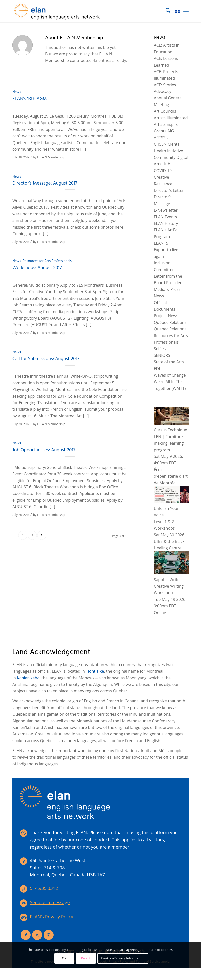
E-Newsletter (166, 210)
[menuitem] (165, 11)
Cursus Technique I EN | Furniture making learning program (171, 437)
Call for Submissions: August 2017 (45, 359)
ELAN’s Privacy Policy (51, 917)
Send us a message (50, 902)
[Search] (165, 11)
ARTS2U (161, 137)
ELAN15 (161, 243)
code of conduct (92, 840)
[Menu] (186, 11)
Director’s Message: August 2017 (44, 183)
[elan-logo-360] (57, 11)
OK (64, 958)
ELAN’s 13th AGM (30, 99)
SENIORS (162, 355)
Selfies (160, 348)
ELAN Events (165, 217)
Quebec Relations (170, 329)
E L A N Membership (51, 157)
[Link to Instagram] (49, 935)
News (16, 92)
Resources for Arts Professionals (47, 261)
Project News (166, 315)
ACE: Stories (165, 85)
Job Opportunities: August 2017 (43, 450)
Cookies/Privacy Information (123, 958)
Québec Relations (170, 322)
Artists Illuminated (171, 118)
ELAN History (166, 223)
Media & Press (167, 289)
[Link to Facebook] (26, 935)
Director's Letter (169, 190)
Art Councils (165, 111)
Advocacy (162, 91)
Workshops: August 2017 (37, 268)
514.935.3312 (44, 888)
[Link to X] (37, 935)
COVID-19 (163, 170)
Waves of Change (170, 375)
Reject (86, 958)
